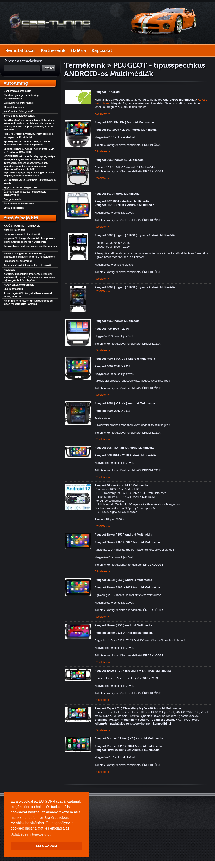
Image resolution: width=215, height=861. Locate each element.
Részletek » (102, 113)
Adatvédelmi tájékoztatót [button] (30, 834)
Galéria (78, 50)
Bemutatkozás (20, 50)
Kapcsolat (101, 50)
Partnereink (53, 50)
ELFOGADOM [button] (46, 846)
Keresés (49, 68)
